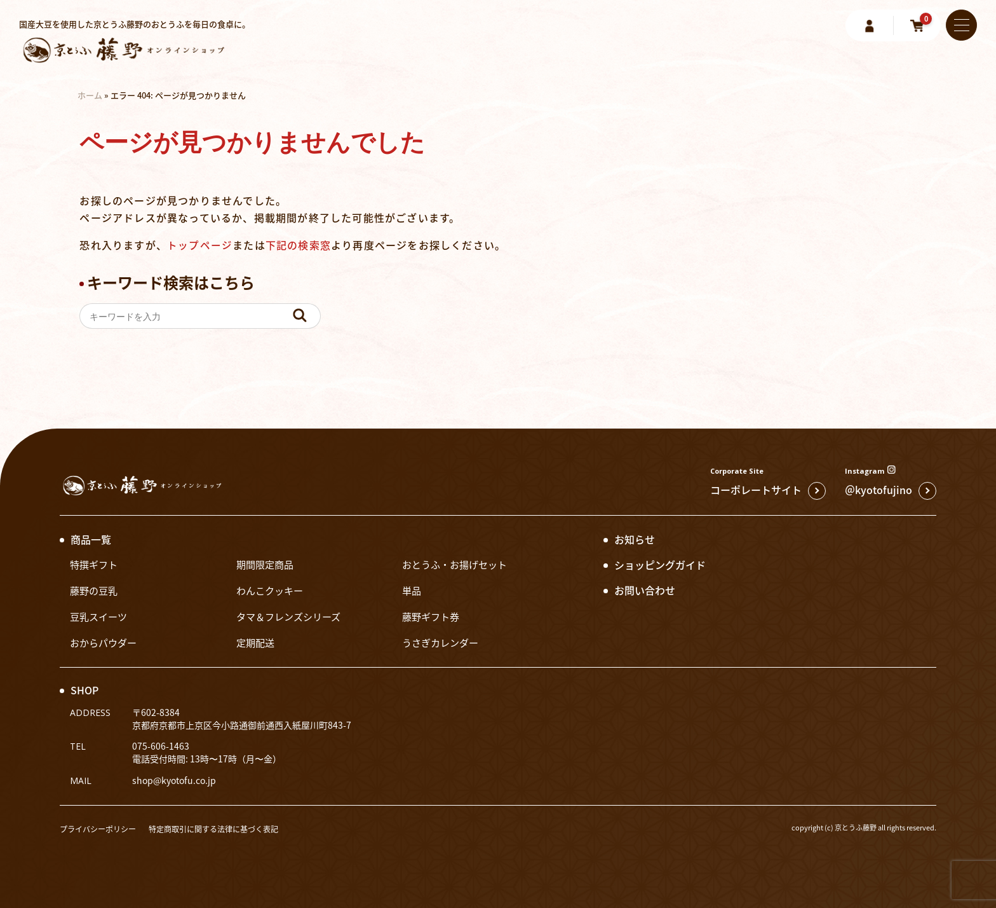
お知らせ (634, 539)
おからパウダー (105, 642)
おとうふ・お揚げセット (458, 564)
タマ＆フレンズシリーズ (291, 616)
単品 (412, 590)
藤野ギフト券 (432, 616)
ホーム (89, 95)
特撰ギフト (95, 564)
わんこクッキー (271, 590)
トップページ (199, 244)
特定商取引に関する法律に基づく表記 (225, 829)
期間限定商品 (266, 564)
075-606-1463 (160, 745)
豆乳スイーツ (100, 616)
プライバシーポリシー (101, 829)
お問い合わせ (644, 590)
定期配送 (256, 642)
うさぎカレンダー (442, 642)
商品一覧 (91, 539)
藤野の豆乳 (95, 590)
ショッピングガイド (660, 564)
